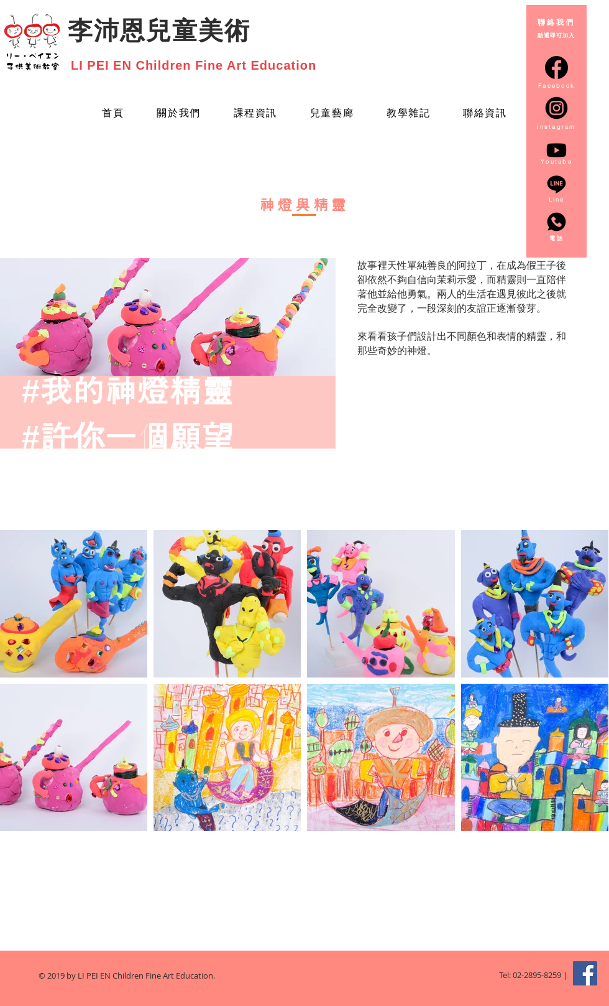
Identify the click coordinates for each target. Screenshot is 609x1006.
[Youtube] (556, 150)
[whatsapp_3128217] (556, 221)
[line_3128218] (556, 184)
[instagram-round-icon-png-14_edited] (556, 107)
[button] (331, 114)
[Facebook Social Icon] (585, 973)
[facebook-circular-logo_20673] (556, 67)
